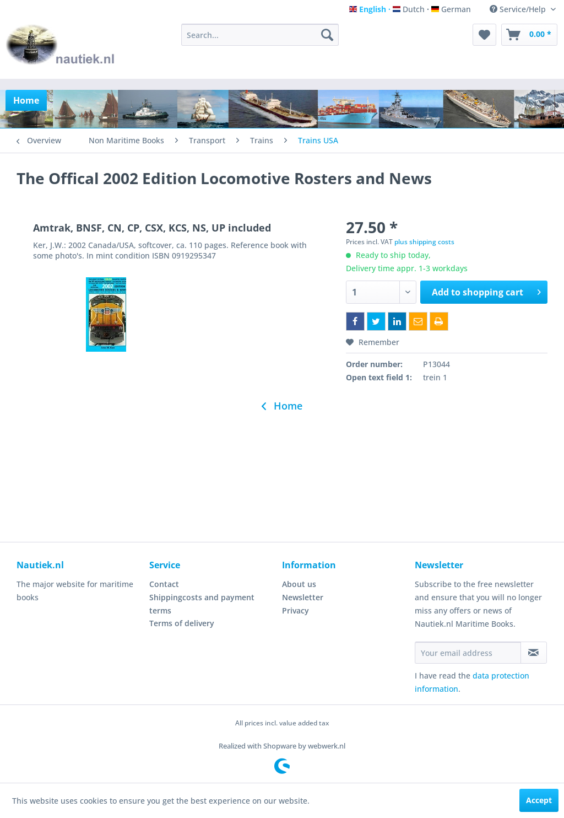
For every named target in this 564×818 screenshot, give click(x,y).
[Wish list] (484, 35)
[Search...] (260, 35)
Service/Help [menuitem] (519, 9)
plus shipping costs (424, 241)
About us (299, 584)
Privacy (295, 610)
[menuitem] (260, 35)
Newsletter (302, 597)
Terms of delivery (181, 623)
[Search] (327, 35)
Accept (539, 800)
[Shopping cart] (529, 35)
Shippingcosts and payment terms (201, 604)
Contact (164, 584)
